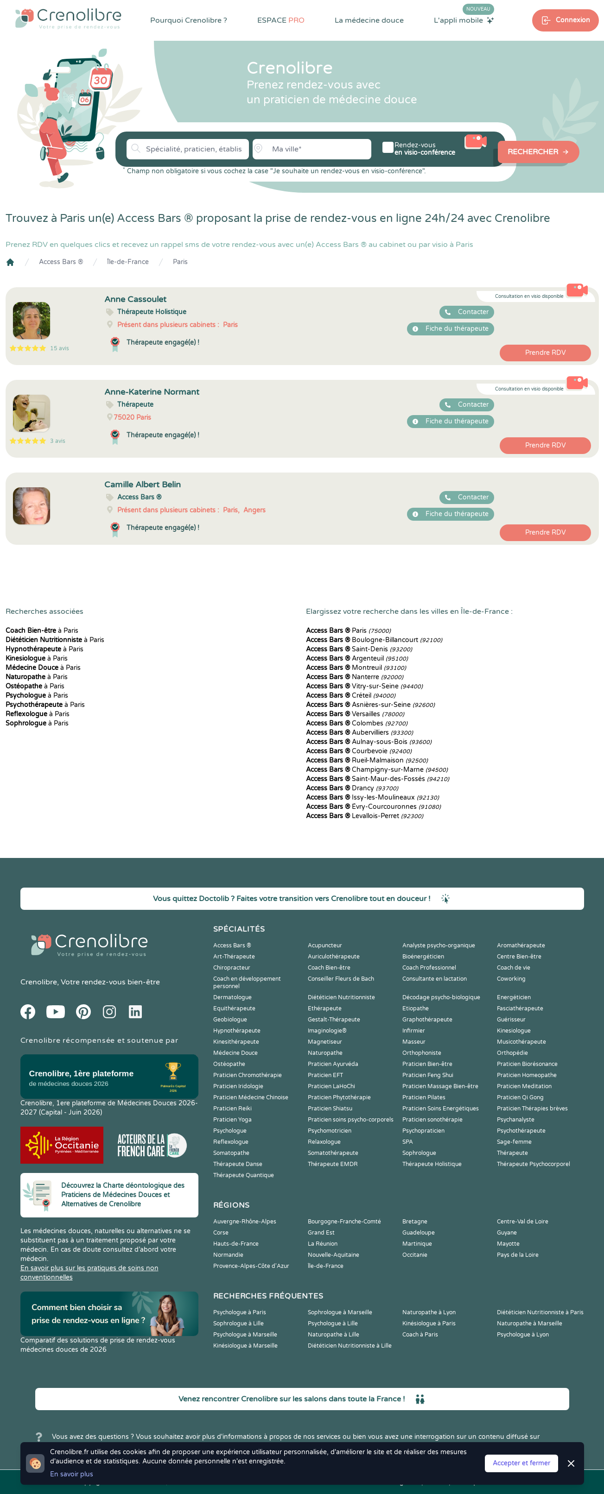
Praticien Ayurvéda (333, 1064)
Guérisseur (511, 1019)
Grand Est (321, 1232)
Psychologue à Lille (333, 1323)
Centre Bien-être (519, 956)
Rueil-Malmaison (367, 760)
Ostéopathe (229, 1064)
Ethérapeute (325, 1008)
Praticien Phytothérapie (339, 1097)
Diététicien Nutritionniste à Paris (540, 1312)
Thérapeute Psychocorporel (533, 1164)
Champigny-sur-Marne (377, 770)
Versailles (355, 714)
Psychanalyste (515, 1119)
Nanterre (354, 677)
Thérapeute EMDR (333, 1164)
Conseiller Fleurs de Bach (341, 979)
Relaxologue (324, 1142)
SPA (407, 1142)
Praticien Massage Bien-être (440, 1086)
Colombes (356, 723)
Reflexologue (230, 1142)
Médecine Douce (235, 1053)
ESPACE (281, 20)
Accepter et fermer (521, 1463)
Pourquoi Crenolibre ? (188, 20)
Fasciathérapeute (520, 1008)
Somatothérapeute (333, 1153)
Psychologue (230, 1131)
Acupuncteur (325, 945)
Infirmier (413, 1031)
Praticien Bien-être (427, 1064)
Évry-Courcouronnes (373, 807)
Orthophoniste (421, 1053)
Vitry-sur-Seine (364, 686)
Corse (221, 1232)
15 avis (59, 348)
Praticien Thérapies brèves (532, 1108)
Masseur (414, 1042)
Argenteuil (357, 658)
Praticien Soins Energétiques (440, 1108)
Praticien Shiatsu (330, 1108)
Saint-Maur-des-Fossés (377, 779)
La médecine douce (369, 20)
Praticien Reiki (232, 1108)
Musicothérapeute (521, 1042)
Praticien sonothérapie (432, 1119)
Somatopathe (231, 1153)
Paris (180, 262)
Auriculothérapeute (334, 956)
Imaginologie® (327, 1031)
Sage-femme (514, 1142)
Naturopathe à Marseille (529, 1323)
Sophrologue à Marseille (340, 1312)
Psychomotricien (329, 1131)
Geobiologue (230, 1019)
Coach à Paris (420, 1334)
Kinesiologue (514, 1031)
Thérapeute (512, 1153)
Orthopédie (512, 1053)
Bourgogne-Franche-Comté (344, 1221)
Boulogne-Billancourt (374, 640)
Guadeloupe (418, 1232)
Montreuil (356, 668)
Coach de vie (513, 967)
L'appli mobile (464, 20)
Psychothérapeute (521, 1131)
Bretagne (414, 1221)
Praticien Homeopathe (527, 1075)
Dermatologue (232, 997)
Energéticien (514, 997)
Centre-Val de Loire (522, 1221)
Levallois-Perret (364, 816)
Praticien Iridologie (238, 1086)
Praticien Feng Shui (427, 1075)
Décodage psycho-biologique (441, 997)
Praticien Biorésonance (527, 1064)
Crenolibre (38, 982)
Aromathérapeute (521, 945)
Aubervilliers (359, 733)
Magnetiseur (325, 1042)
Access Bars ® (61, 262)
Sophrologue (419, 1153)
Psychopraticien (423, 1131)
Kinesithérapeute (236, 1042)
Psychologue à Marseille (245, 1334)
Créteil (350, 696)
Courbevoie (359, 751)
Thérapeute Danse (237, 1164)
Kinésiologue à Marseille (245, 1346)
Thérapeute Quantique (243, 1175)
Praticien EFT (325, 1075)
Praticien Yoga (232, 1119)
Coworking (511, 979)
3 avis (57, 441)
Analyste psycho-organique (438, 945)
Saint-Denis (359, 649)
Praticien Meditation (524, 1086)
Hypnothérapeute (237, 1031)
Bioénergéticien (423, 956)
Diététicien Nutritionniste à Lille (350, 1346)
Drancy (352, 788)
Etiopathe (415, 1008)
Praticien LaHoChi (331, 1086)
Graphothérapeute (427, 1019)
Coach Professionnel (429, 967)
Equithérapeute (234, 1008)
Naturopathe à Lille (333, 1334)
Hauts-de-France (236, 1244)
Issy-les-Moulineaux (372, 797)
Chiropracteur (231, 967)
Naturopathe (325, 1053)
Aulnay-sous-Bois (369, 742)
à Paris (42, 631)
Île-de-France (128, 262)
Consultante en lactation (434, 979)
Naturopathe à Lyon (429, 1312)
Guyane (507, 1232)
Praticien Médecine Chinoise (250, 1097)
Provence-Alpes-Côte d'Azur (251, 1266)
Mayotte (508, 1244)
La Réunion (322, 1244)
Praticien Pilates (423, 1097)
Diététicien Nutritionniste (341, 997)
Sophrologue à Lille (238, 1323)
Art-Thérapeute (234, 956)
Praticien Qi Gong (520, 1097)
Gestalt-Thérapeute (334, 1019)
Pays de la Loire (518, 1255)
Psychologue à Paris (239, 1312)
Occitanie (414, 1255)
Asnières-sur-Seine (370, 705)
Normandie (228, 1255)
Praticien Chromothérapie (247, 1075)
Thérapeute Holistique (432, 1164)
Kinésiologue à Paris (429, 1323)
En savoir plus (71, 1474)
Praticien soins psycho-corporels (351, 1119)
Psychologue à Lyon (523, 1334)
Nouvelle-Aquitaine (333, 1255)
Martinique (417, 1244)
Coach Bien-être (329, 967)
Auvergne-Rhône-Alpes (244, 1221)
